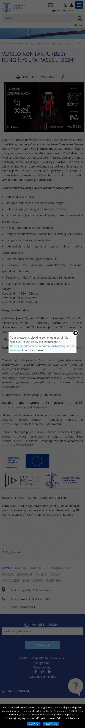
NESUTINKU (51, 724)
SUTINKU (34, 724)
